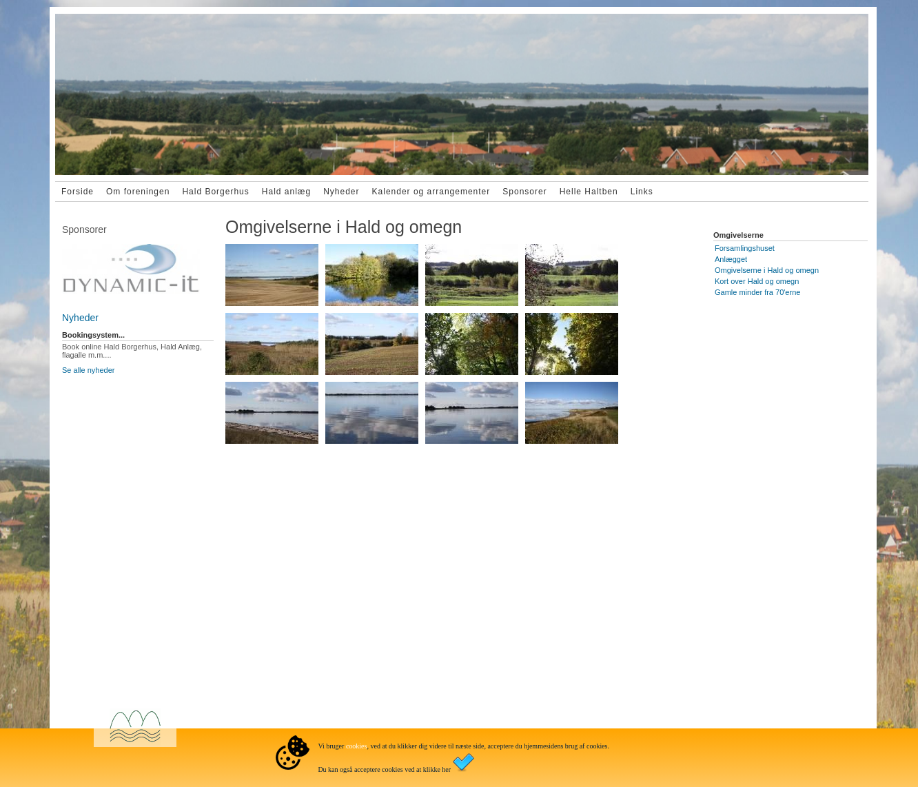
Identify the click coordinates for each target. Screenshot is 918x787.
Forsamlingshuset (745, 248)
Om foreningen (138, 191)
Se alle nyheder (88, 370)
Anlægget (731, 259)
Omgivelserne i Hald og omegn (767, 270)
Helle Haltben (589, 191)
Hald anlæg (286, 191)
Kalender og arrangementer (431, 191)
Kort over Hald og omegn (757, 281)
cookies (356, 746)
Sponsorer (524, 191)
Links (642, 191)
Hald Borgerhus (215, 191)
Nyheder (341, 191)
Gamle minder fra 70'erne (757, 292)
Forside (77, 191)
